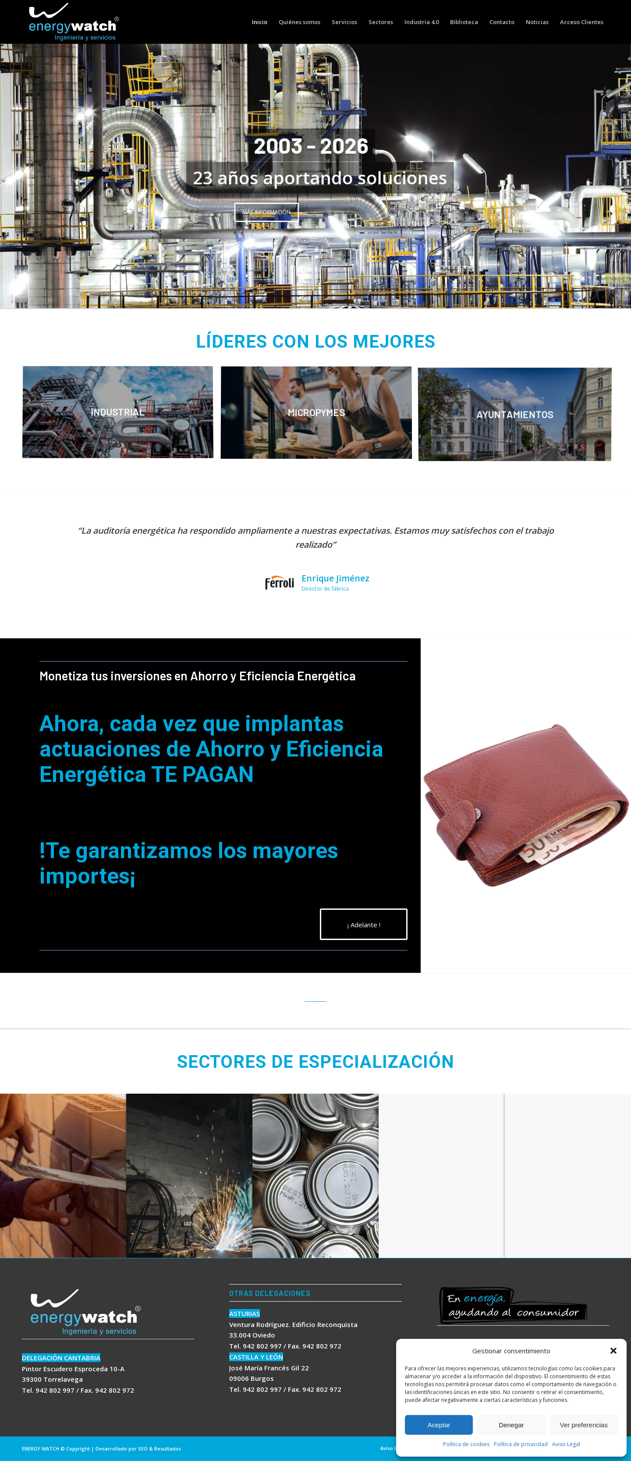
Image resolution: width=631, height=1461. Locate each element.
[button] (613, 1350)
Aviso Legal (566, 1444)
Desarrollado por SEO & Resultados (138, 1448)
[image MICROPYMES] (319, 416)
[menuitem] (259, 22)
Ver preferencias (584, 1425)
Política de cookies (466, 1444)
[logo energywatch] (74, 22)
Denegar (511, 1425)
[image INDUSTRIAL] (121, 416)
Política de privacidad (521, 1444)
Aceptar (439, 1425)
